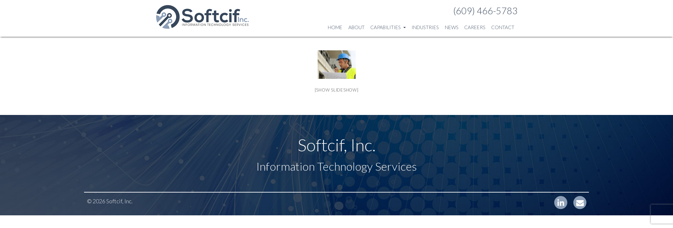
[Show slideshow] (337, 89)
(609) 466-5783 (485, 10)
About (356, 27)
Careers (474, 27)
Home (335, 27)
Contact (502, 27)
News (452, 27)
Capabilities (388, 27)
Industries (425, 27)
